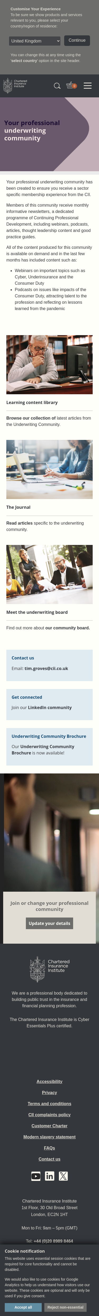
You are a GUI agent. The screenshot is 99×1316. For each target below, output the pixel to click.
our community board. (67, 628)
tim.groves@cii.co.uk (46, 668)
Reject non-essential (65, 1307)
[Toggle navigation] (88, 86)
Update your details (49, 923)
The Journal (18, 507)
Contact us (49, 1159)
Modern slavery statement (49, 1137)
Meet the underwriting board (37, 612)
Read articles (19, 523)
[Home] (49, 969)
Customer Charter (49, 1126)
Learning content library (32, 402)
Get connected (27, 697)
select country (24, 61)
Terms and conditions (49, 1103)
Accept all (23, 1307)
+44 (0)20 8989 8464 (53, 1241)
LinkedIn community (50, 707)
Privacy (49, 1092)
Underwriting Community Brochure (49, 736)
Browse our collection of (31, 418)
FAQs (49, 1148)
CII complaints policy (49, 1115)
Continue (77, 40)
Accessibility (50, 1081)
